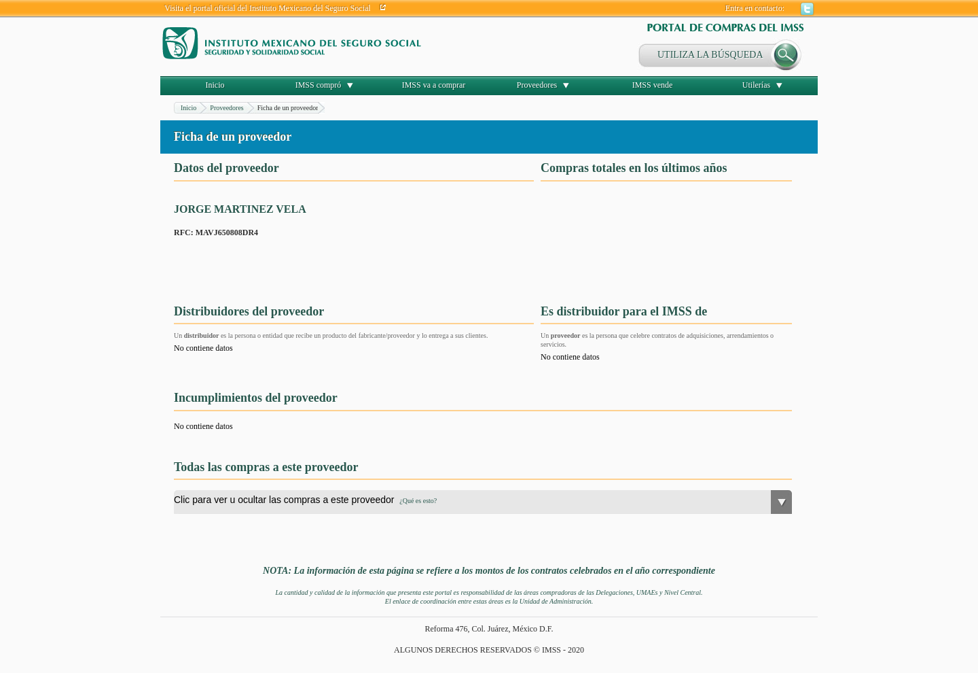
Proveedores (537, 85)
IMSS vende (652, 85)
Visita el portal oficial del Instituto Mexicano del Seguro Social (267, 8)
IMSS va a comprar (434, 85)
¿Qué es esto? (418, 500)
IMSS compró (318, 85)
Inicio (215, 85)
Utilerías (756, 85)
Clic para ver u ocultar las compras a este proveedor (305, 499)
